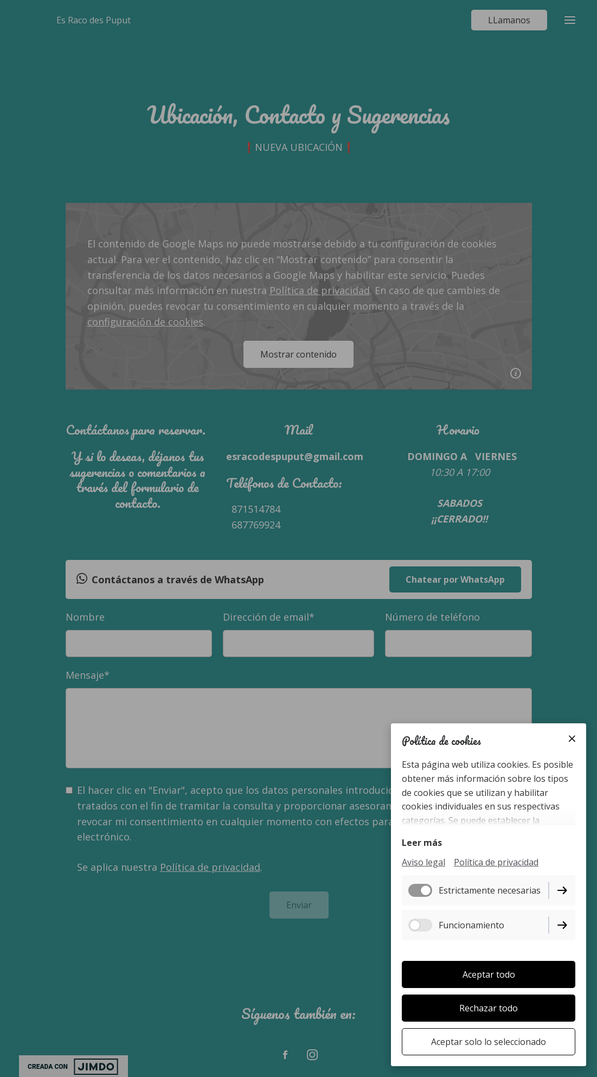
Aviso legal (423, 862)
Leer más (422, 843)
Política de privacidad (496, 862)
